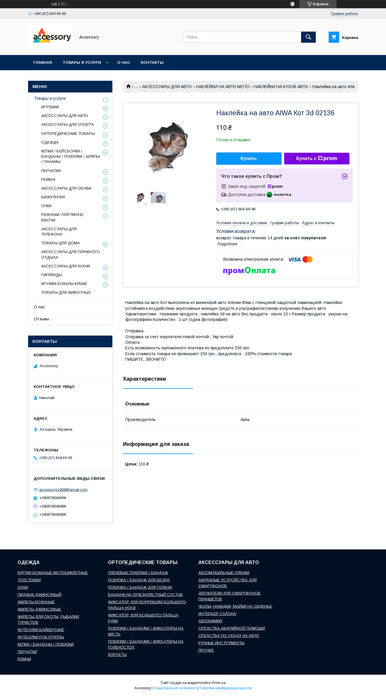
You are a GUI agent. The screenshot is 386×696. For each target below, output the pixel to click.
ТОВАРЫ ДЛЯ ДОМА (60, 243)
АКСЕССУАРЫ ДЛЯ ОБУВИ (66, 188)
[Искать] (308, 37)
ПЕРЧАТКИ (51, 171)
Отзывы (41, 319)
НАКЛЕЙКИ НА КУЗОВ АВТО (281, 86)
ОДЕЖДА (50, 142)
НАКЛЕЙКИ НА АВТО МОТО (223, 86)
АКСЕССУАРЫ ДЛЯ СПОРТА (67, 124)
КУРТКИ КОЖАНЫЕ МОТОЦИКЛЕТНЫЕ (53, 572)
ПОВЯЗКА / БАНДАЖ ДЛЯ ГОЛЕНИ (140, 587)
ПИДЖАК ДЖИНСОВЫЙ (39, 594)
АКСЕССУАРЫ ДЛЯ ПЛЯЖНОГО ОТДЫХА (70, 254)
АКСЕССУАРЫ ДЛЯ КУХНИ (65, 266)
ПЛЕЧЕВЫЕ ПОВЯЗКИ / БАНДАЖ (138, 572)
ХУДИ (23, 587)
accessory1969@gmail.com (63, 489)
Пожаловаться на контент (174, 688)
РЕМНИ (24, 659)
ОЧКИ (46, 206)
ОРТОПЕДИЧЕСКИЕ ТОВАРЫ (68, 133)
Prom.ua (219, 683)
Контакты (152, 62)
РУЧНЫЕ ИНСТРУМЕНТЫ (221, 643)
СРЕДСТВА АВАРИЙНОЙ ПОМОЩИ (231, 628)
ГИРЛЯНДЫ (51, 275)
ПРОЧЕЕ (206, 650)
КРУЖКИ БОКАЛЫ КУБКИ (64, 283)
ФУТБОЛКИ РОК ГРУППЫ (41, 637)
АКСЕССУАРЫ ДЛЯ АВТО (167, 86)
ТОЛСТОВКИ (29, 580)
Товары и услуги (82, 62)
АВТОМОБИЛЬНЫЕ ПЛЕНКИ (223, 572)
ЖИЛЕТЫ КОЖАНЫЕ (36, 602)
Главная (42, 62)
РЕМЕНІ (48, 179)
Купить (249, 158)
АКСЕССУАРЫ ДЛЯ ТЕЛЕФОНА (59, 231)
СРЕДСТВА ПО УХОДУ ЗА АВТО (228, 635)
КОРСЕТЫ (117, 654)
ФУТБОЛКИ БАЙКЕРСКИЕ (41, 630)
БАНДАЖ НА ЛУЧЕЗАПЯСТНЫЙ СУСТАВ (145, 594)
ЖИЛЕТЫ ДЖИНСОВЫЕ (39, 609)
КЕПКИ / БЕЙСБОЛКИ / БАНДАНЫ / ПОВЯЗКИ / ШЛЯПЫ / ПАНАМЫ (70, 156)
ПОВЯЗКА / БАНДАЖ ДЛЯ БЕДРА (139, 580)
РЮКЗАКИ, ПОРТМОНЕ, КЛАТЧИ (62, 217)
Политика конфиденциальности (225, 688)
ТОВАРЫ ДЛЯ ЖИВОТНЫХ (66, 292)
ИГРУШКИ (50, 107)
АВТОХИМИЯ (210, 621)
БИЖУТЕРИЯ (53, 197)
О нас (123, 62)
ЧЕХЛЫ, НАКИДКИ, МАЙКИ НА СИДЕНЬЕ (235, 606)
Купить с (316, 158)
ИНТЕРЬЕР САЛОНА (217, 613)
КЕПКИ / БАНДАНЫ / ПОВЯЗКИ (46, 644)
